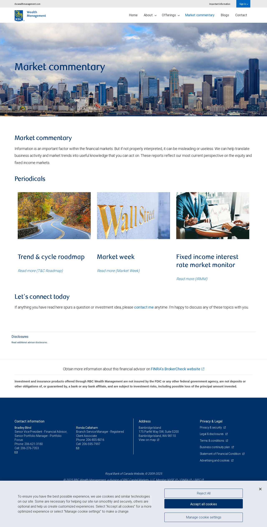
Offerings (171, 15)
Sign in (243, 4)
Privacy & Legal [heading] (211, 421)
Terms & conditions (212, 441)
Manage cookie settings (203, 517)
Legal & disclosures (212, 434)
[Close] (260, 489)
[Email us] (17, 452)
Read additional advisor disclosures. (29, 342)
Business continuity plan (215, 447)
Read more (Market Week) (118, 270)
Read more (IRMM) (191, 278)
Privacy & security (211, 427)
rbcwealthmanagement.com (27, 4)
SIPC (197, 480)
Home (133, 15)
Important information (219, 4)
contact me (144, 307)
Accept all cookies (203, 504)
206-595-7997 (91, 444)
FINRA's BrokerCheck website (175, 369)
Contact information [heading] (29, 421)
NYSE (170, 480)
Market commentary (199, 15)
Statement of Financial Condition (220, 454)
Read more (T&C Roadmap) (40, 270)
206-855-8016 (95, 440)
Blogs (225, 15)
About (150, 15)
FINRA (184, 480)
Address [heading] (145, 421)
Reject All (203, 493)
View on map (147, 440)
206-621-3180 (33, 444)
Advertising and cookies (215, 460)
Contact (241, 15)
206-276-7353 (29, 448)
